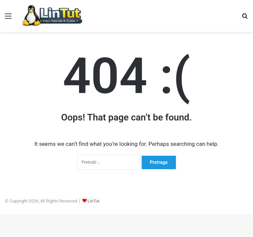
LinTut (93, 200)
